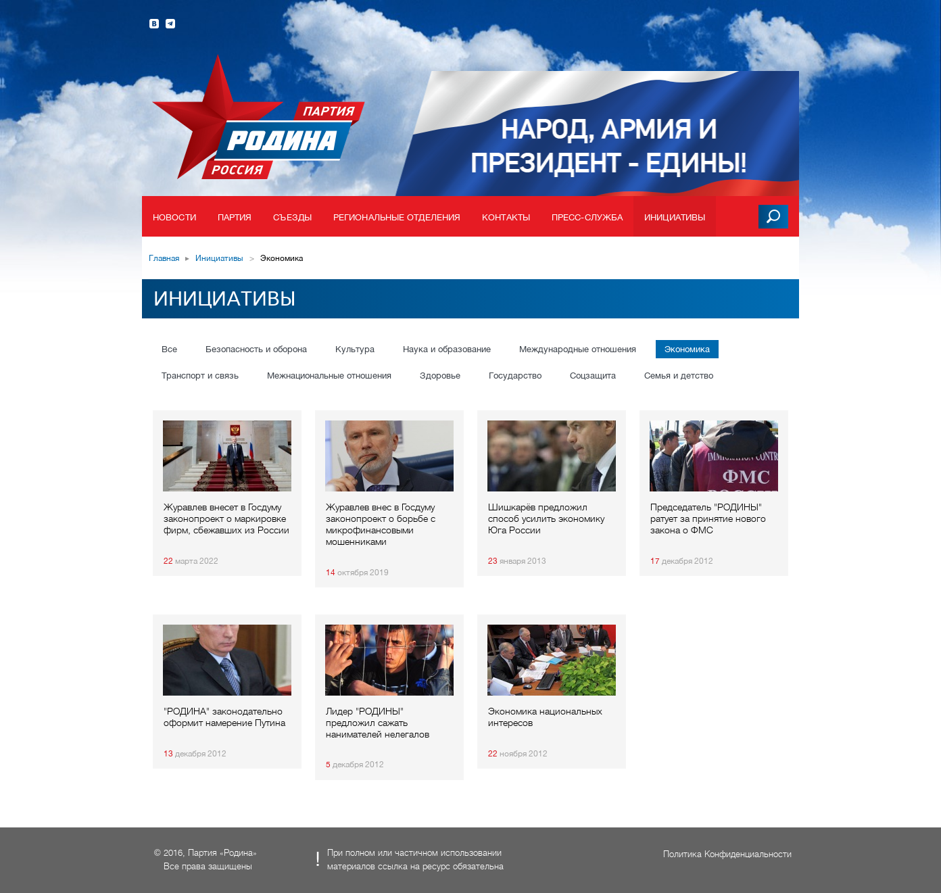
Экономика (687, 349)
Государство (515, 375)
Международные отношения (577, 349)
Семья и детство (678, 375)
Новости (174, 217)
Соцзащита (593, 375)
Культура (355, 349)
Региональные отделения (396, 217)
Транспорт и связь (200, 375)
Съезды (292, 217)
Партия (235, 217)
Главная (164, 258)
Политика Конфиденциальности (727, 854)
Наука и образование (447, 349)
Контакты (506, 217)
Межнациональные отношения (329, 375)
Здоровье (440, 375)
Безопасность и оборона (256, 349)
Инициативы (674, 217)
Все (169, 349)
